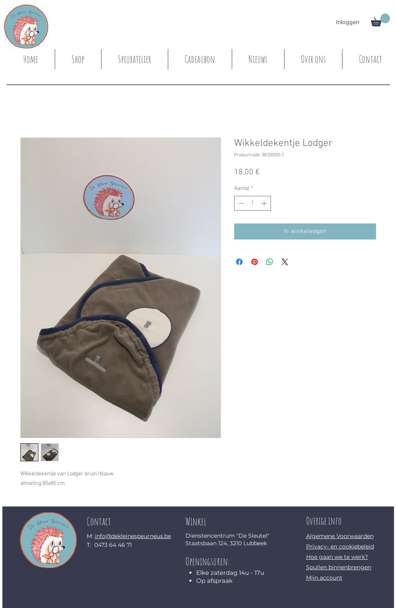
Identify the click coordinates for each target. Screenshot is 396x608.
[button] (380, 20)
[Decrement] (240, 203)
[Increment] (265, 203)
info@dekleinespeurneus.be (133, 536)
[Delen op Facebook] (239, 262)
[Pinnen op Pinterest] (254, 262)
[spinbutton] (252, 203)
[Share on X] (285, 262)
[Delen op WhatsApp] (270, 262)
